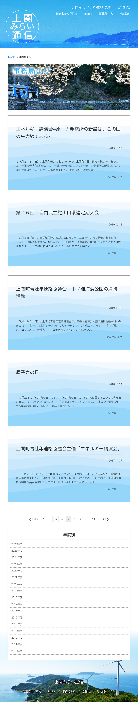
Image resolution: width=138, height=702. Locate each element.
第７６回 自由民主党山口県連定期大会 (57, 212)
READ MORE (112, 176)
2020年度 (17, 584)
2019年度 (17, 590)
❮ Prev (33, 519)
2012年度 (17, 637)
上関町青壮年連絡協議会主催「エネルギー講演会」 (69, 448)
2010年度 (17, 651)
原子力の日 (27, 372)
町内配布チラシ (106, 691)
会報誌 (124, 13)
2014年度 (17, 624)
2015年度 (17, 617)
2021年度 (17, 577)
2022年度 (17, 570)
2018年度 (17, 597)
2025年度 (17, 550)
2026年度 (17, 544)
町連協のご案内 (66, 13)
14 (93, 519)
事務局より (106, 13)
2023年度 (17, 564)
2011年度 (17, 644)
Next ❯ (104, 519)
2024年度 (17, 557)
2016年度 (17, 610)
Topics (87, 13)
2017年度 (17, 604)
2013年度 (17, 630)
